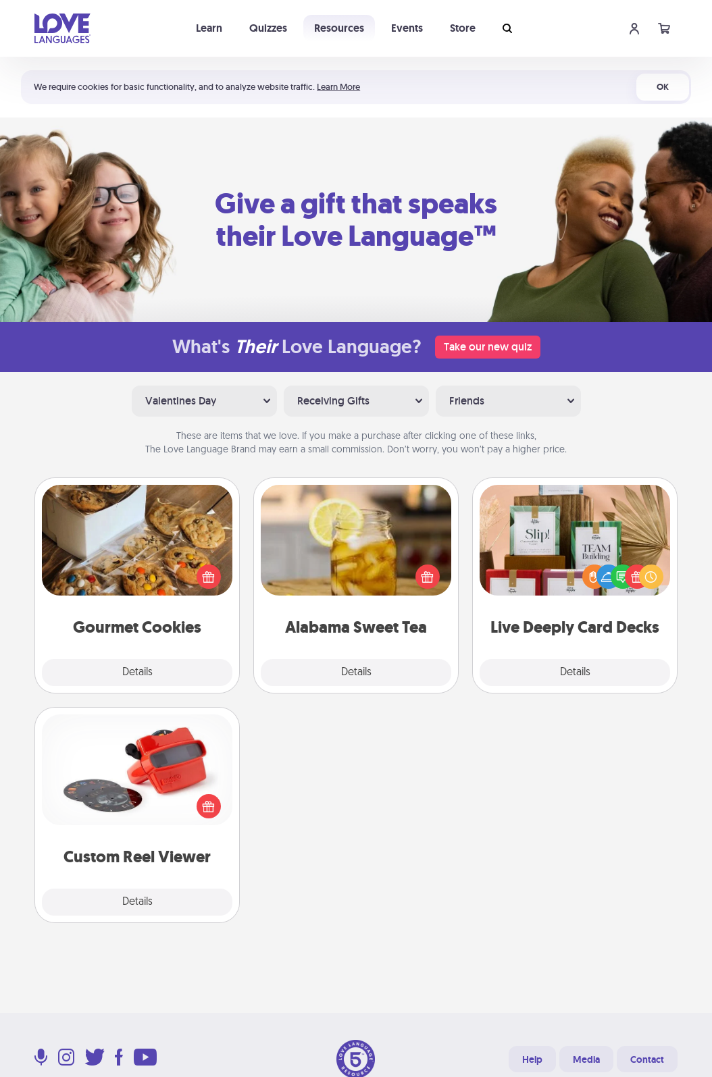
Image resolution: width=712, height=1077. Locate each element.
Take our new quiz (488, 347)
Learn (209, 28)
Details (137, 672)
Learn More (338, 87)
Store (463, 28)
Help (532, 1059)
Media (586, 1059)
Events (407, 28)
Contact (647, 1059)
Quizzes (268, 28)
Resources (339, 28)
